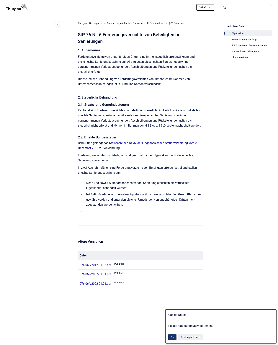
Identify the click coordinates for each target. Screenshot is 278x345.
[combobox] (246, 7)
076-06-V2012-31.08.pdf (95, 265)
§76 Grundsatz (176, 23)
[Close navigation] (57, 24)
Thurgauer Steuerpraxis (90, 23)
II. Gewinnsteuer (155, 23)
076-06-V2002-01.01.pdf (95, 283)
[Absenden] (224, 7)
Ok (172, 337)
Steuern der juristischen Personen (125, 23)
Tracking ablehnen (190, 337)
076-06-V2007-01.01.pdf (95, 274)
